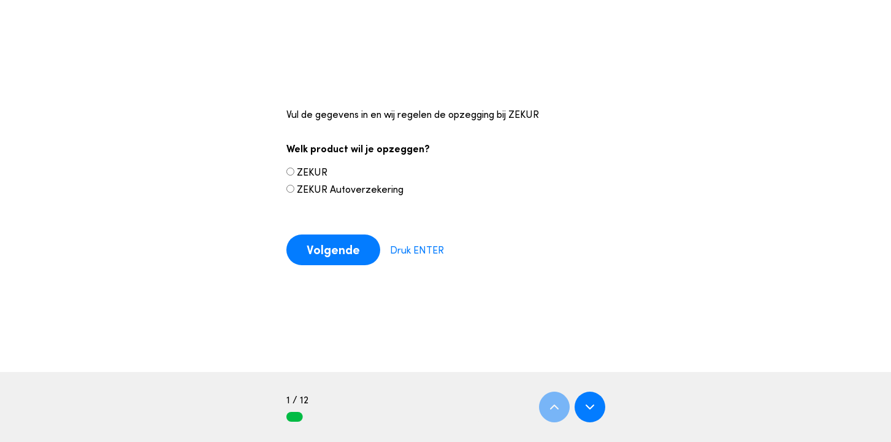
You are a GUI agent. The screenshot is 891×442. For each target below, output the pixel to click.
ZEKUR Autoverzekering (344, 189)
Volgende (333, 249)
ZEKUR (306, 172)
